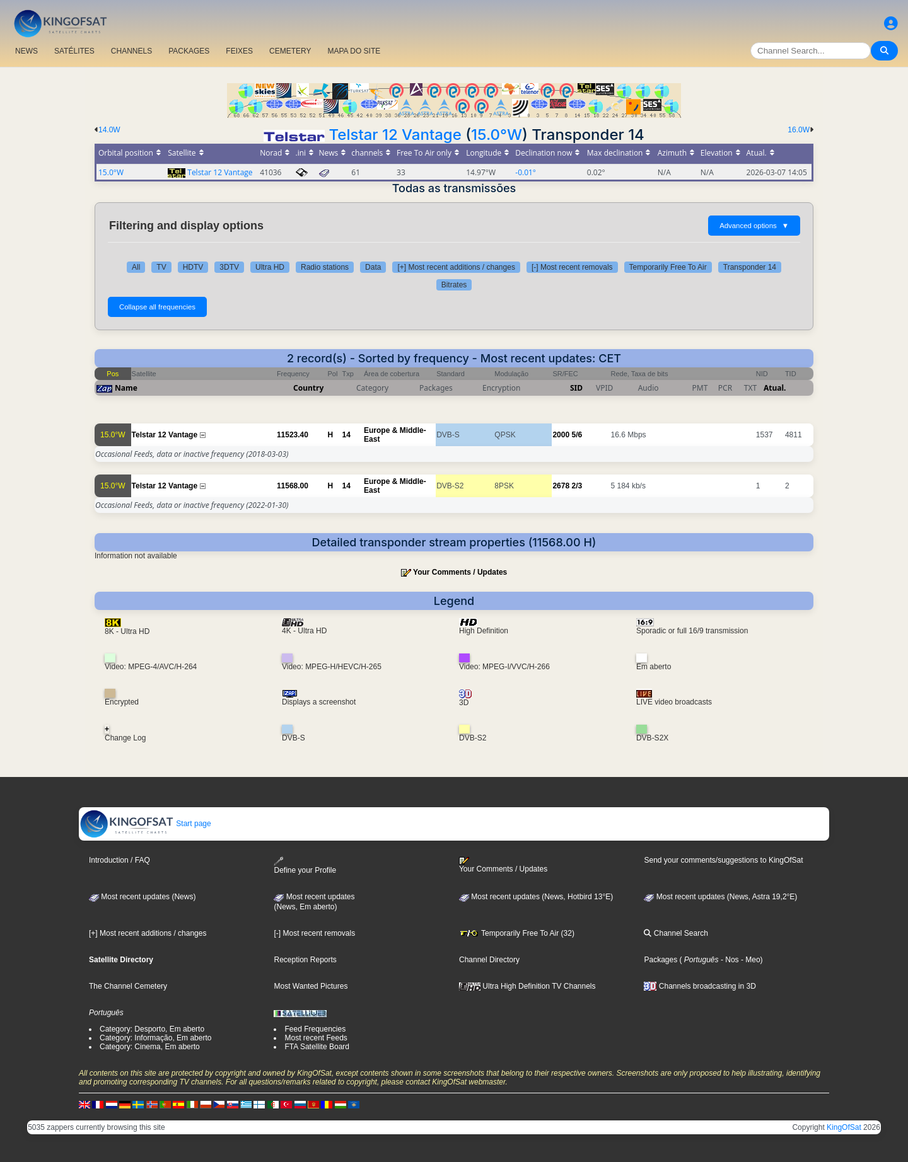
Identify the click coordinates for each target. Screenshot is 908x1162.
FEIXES (239, 51)
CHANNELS (131, 51)
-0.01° (525, 172)
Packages (660, 959)
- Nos (729, 959)
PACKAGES (188, 51)
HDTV (193, 267)
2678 (560, 485)
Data (373, 267)
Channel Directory (489, 959)
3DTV (229, 267)
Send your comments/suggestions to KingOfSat (723, 860)
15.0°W (496, 134)
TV (161, 267)
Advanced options (754, 225)
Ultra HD (269, 267)
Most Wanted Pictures (310, 986)
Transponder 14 (749, 267)
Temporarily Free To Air (668, 267)
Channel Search (675, 933)
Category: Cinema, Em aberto (150, 1046)
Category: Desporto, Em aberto (152, 1029)
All (136, 267)
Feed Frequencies (315, 1029)
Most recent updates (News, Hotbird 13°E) (536, 896)
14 (346, 434)
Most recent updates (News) (142, 896)
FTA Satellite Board (316, 1046)
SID (576, 388)
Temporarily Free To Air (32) (516, 933)
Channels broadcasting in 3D (699, 986)
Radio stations (325, 267)
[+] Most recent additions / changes (456, 267)
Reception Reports (305, 959)
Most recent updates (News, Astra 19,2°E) (720, 896)
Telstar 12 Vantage (395, 134)
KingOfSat (844, 1127)
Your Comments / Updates (460, 572)
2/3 (576, 485)
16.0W (799, 129)
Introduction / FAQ (119, 860)
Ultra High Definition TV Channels (527, 986)
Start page (145, 823)
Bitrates (454, 284)
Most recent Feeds (315, 1037)
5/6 (576, 434)
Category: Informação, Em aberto (155, 1037)
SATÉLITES (74, 51)
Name (126, 388)
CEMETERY (290, 51)
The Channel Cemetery (128, 986)
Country (308, 388)
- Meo (749, 959)
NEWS (26, 51)
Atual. (775, 388)
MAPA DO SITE (353, 51)
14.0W (109, 129)
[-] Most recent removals (572, 267)
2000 (560, 434)
